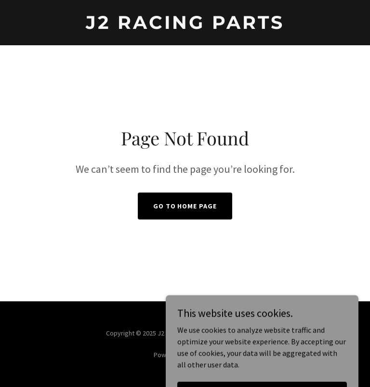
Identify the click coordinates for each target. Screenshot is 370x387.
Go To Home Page (185, 206)
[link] (185, 26)
